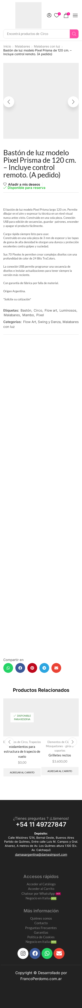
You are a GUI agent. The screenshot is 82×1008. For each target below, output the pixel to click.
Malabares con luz (47, 46)
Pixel (40, 315)
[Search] (74, 33)
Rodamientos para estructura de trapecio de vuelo (22, 751)
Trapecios (35, 742)
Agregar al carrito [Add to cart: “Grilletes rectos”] (59, 771)
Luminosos (67, 310)
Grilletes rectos (60, 755)
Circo (38, 310)
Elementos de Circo (59, 742)
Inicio (7, 46)
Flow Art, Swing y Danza (42, 322)
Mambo (28, 315)
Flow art (51, 310)
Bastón (26, 310)
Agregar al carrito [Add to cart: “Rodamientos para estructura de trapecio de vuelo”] (22, 772)
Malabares (22, 46)
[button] (49, 15)
